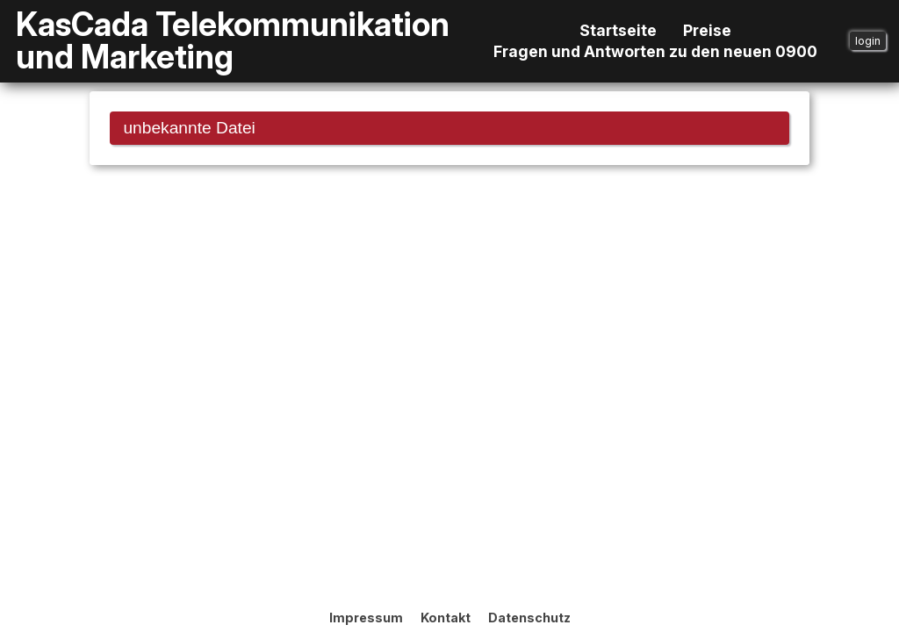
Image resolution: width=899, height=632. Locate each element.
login (868, 40)
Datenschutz (529, 617)
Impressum (366, 617)
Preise (707, 31)
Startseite (618, 31)
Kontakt (446, 617)
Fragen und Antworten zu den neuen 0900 (655, 52)
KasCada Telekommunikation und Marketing (233, 41)
